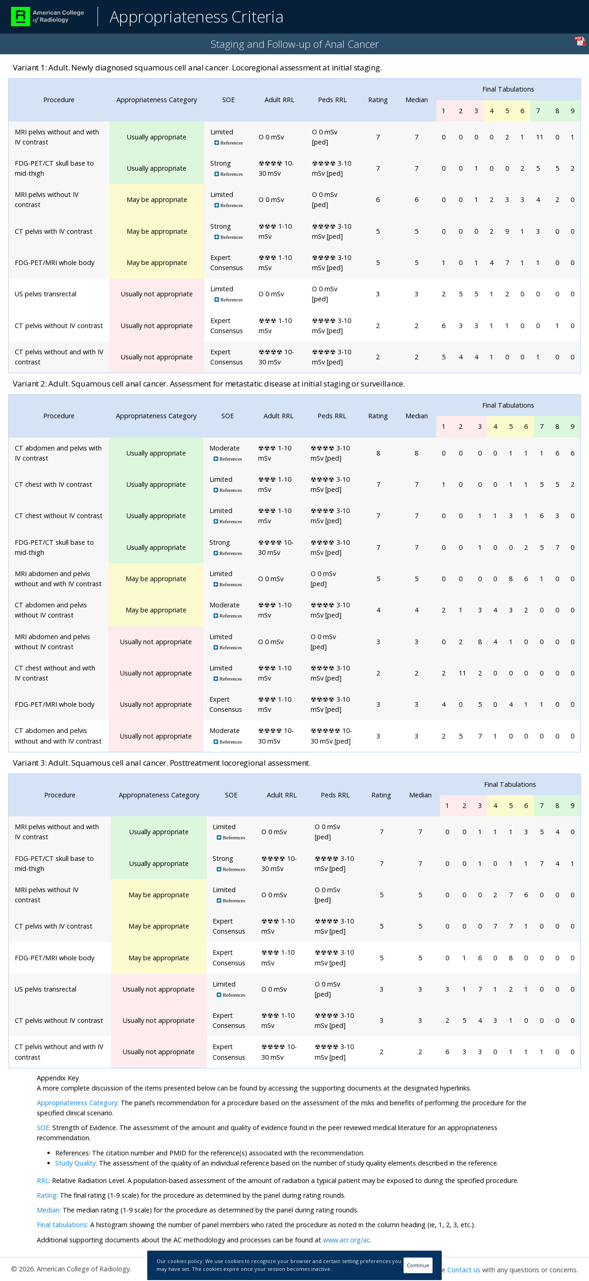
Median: (49, 1210)
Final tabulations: (62, 1224)
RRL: (44, 1180)
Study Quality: (76, 1163)
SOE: (44, 1127)
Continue (418, 1265)
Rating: (48, 1195)
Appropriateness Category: (78, 1102)
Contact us (463, 1269)
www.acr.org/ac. (347, 1239)
